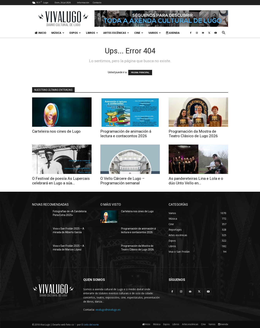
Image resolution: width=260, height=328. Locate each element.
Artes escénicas (116, 32)
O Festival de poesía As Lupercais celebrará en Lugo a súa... (61, 180)
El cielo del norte (90, 324)
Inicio (40, 32)
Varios (154, 32)
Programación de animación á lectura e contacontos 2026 (125, 133)
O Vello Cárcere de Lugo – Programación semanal (122, 180)
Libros (92, 32)
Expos (75, 32)
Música (57, 32)
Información (83, 2)
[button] (223, 33)
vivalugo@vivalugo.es (108, 309)
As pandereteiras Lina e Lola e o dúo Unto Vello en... (196, 180)
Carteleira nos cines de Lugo (56, 131)
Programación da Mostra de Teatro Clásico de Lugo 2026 (193, 133)
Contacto (97, 2)
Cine (138, 32)
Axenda (173, 32)
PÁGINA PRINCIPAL (140, 72)
